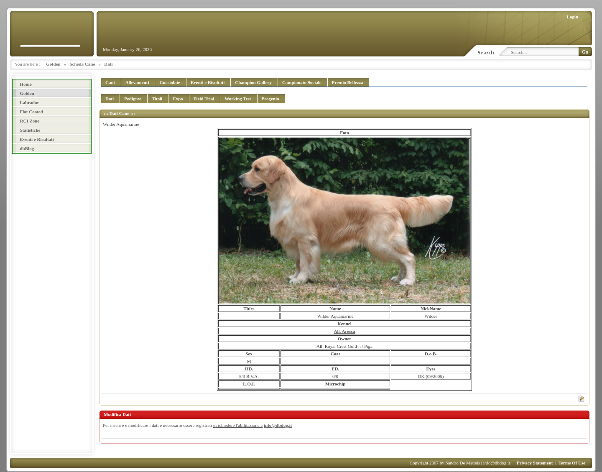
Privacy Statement (535, 462)
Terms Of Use (572, 462)
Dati (108, 63)
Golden (53, 63)
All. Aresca (344, 331)
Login (573, 16)
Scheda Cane (82, 63)
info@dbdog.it (278, 425)
